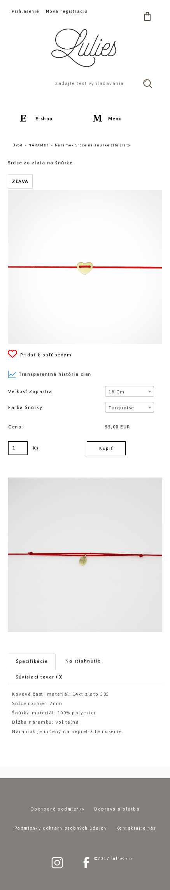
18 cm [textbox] (117, 392)
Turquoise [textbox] (121, 408)
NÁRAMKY (38, 145)
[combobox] (129, 391)
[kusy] (18, 448)
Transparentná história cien (49, 374)
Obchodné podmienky (57, 809)
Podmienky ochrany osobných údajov (60, 828)
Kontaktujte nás (136, 828)
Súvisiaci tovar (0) (39, 677)
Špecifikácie (31, 661)
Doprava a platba (117, 809)
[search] (147, 83)
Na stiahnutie (83, 661)
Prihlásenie (25, 11)
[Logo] (85, 47)
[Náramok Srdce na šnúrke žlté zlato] (85, 193)
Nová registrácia (67, 11)
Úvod (17, 145)
